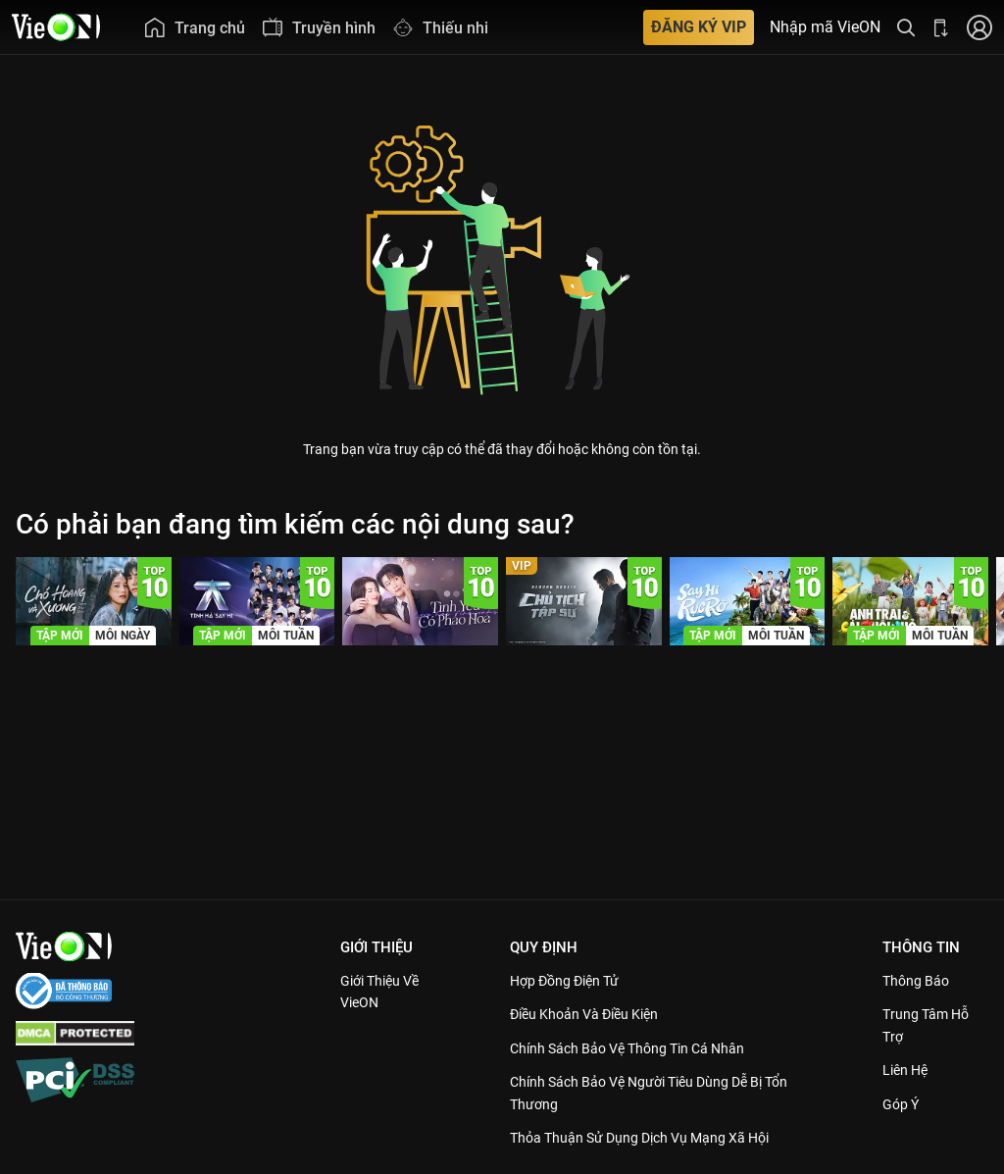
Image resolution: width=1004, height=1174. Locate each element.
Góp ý (904, 1104)
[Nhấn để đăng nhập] (979, 27)
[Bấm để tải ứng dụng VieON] (941, 27)
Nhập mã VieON (825, 27)
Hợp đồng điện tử (572, 981)
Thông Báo (919, 981)
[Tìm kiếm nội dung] (906, 27)
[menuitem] (194, 27)
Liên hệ (909, 1070)
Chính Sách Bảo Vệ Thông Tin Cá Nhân (640, 1048)
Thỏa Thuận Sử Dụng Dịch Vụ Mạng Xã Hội (652, 1138)
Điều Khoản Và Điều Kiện (594, 1014)
